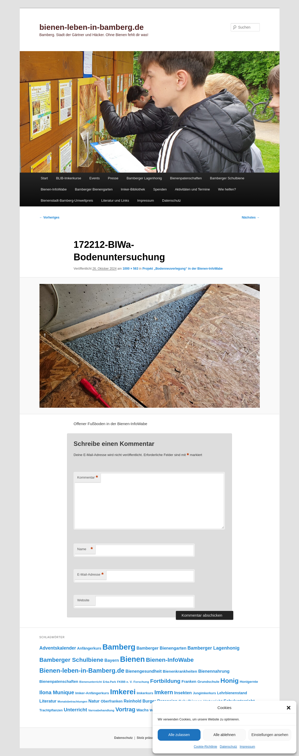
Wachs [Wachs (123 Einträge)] (142, 710)
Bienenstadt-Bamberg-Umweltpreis (67, 200)
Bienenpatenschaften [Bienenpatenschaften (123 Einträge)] (58, 681)
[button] (288, 707)
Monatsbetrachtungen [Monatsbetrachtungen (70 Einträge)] (73, 701)
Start (44, 178)
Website (83, 600)
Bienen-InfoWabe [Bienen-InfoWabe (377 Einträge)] (170, 660)
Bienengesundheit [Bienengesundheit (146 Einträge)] (143, 671)
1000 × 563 (130, 268)
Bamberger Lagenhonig (144, 178)
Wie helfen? (227, 189)
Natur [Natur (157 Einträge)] (93, 701)
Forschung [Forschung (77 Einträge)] (141, 681)
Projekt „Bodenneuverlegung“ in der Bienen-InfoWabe (182, 268)
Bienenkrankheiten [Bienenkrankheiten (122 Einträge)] (180, 671)
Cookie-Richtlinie (205, 746)
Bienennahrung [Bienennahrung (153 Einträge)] (213, 671)
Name (85, 549)
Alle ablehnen (225, 735)
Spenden (160, 189)
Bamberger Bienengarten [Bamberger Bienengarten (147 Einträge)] (161, 648)
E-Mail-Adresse (90, 574)
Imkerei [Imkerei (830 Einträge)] (123, 692)
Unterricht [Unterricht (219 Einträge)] (75, 709)
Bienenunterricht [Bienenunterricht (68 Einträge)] (90, 681)
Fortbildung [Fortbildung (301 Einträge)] (165, 681)
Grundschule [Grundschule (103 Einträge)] (208, 682)
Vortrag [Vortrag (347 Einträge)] (125, 709)
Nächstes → (251, 217)
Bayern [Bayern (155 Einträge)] (111, 660)
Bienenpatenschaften (186, 178)
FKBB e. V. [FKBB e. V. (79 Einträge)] (124, 681)
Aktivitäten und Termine (192, 189)
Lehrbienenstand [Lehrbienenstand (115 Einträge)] (232, 693)
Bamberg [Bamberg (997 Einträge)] (118, 647)
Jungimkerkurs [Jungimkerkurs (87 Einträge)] (204, 693)
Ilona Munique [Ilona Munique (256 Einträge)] (56, 692)
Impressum (247, 746)
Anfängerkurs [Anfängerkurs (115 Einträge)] (89, 648)
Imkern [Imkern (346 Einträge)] (163, 692)
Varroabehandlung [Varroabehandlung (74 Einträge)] (101, 710)
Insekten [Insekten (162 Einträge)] (183, 692)
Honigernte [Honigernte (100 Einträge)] (249, 682)
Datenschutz (228, 746)
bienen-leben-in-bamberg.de (91, 27)
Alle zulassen (179, 735)
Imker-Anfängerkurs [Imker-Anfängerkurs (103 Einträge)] (92, 693)
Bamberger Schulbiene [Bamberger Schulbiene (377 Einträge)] (71, 660)
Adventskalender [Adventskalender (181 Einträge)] (57, 648)
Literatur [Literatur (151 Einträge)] (48, 701)
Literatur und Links (115, 200)
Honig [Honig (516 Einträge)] (230, 680)
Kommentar (87, 477)
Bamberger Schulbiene (227, 178)
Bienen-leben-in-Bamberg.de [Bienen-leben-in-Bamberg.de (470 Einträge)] (81, 670)
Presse (113, 178)
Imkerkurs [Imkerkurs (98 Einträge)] (145, 693)
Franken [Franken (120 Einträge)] (189, 681)
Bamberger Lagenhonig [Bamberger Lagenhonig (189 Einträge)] (214, 648)
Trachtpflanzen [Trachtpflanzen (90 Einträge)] (51, 710)
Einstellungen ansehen (269, 735)
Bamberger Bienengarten (93, 189)
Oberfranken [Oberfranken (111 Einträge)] (112, 701)
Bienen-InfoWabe (54, 189)
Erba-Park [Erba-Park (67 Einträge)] (109, 681)
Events (94, 178)
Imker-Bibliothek (133, 189)
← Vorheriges (49, 217)
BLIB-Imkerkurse (68, 178)
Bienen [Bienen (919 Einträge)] (132, 659)
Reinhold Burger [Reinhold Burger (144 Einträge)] (140, 701)
